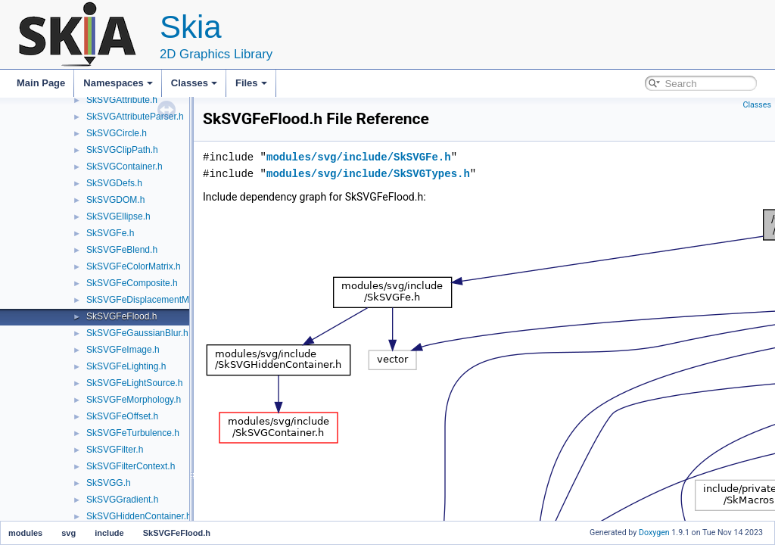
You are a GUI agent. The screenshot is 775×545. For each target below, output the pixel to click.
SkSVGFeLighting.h (126, 366)
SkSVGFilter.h (114, 449)
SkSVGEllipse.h (118, 216)
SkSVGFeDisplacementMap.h (146, 299)
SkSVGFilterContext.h (130, 466)
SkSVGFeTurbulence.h (132, 433)
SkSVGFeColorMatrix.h (133, 266)
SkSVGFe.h (110, 233)
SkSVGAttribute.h (121, 100)
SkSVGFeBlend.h (121, 249)
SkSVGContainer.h (124, 166)
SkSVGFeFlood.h (121, 316)
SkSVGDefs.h (114, 183)
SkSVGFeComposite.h (132, 283)
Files (251, 83)
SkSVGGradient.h (122, 499)
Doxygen (654, 532)
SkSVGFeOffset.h (122, 416)
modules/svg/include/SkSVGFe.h (358, 157)
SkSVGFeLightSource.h (134, 383)
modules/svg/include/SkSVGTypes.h (368, 174)
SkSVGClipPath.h (122, 150)
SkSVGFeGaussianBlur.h (137, 333)
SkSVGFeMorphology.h (133, 399)
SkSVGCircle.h (116, 133)
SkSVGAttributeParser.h (135, 116)
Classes (194, 83)
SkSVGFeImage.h (123, 349)
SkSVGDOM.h (115, 200)
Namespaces (118, 83)
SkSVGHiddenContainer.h (138, 516)
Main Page (41, 83)
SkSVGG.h (108, 483)
